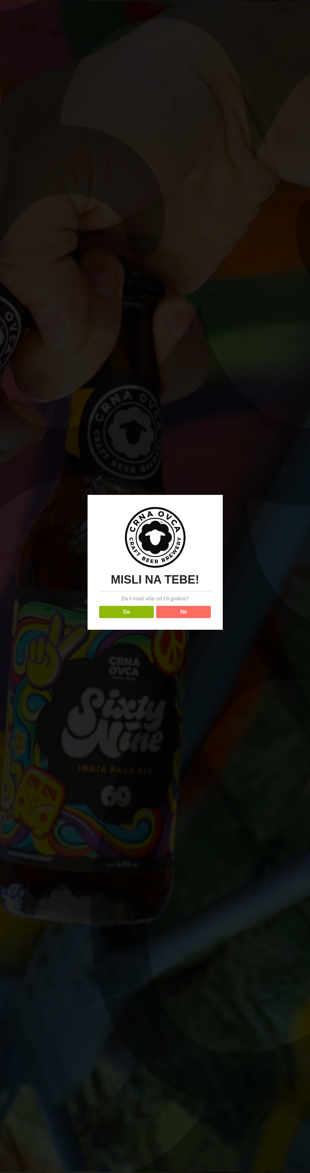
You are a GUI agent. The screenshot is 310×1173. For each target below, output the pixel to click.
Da (126, 612)
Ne (183, 612)
